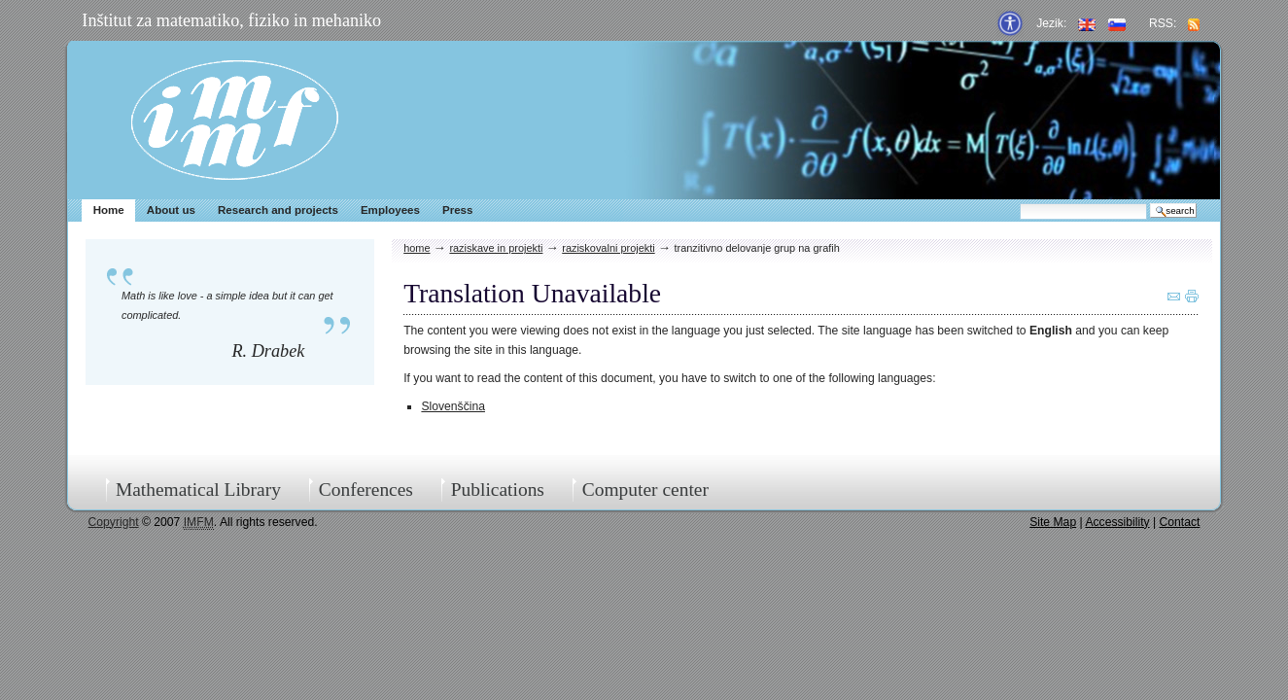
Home (108, 210)
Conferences (366, 489)
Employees (390, 210)
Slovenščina (453, 406)
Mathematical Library (198, 489)
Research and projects (278, 210)
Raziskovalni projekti (608, 248)
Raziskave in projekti (495, 248)
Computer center (645, 489)
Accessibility (1117, 522)
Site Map (1052, 522)
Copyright (113, 522)
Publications (497, 489)
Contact (1180, 522)
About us (171, 210)
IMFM (234, 120)
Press (457, 210)
